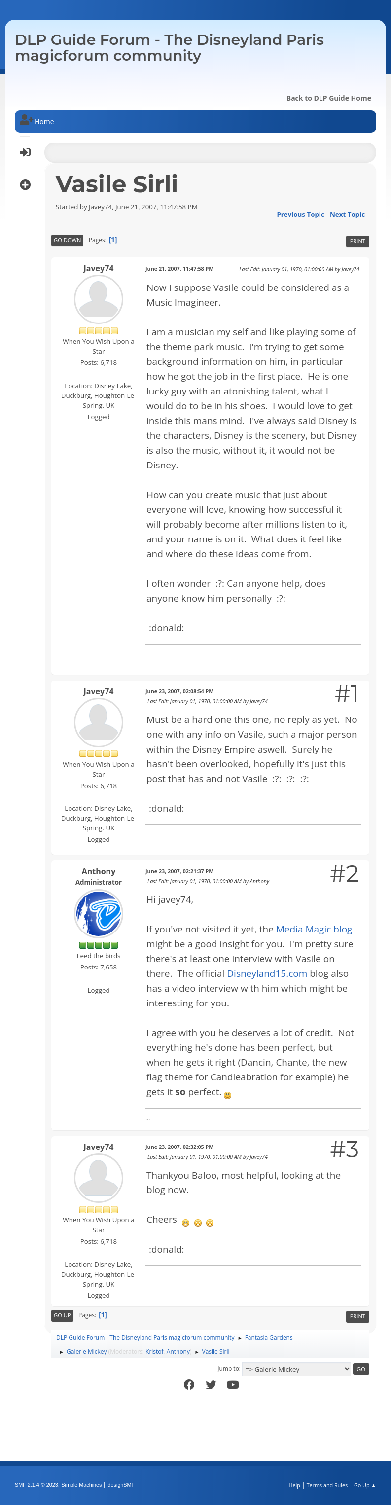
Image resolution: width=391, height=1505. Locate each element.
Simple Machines (81, 1485)
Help (294, 1485)
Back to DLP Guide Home (328, 98)
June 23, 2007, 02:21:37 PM (179, 871)
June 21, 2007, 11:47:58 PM (179, 268)
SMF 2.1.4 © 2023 (36, 1485)
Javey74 (99, 268)
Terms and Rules (327, 1485)
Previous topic (300, 214)
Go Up (62, 1315)
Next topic (347, 214)
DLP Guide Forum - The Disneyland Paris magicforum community (169, 48)
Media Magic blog (314, 929)
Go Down (67, 240)
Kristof (154, 1351)
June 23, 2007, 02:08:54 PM (179, 691)
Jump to (228, 1368)
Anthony (98, 871)
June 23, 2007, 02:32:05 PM (179, 1146)
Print (357, 241)
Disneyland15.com (267, 973)
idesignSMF (121, 1485)
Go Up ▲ (365, 1485)
